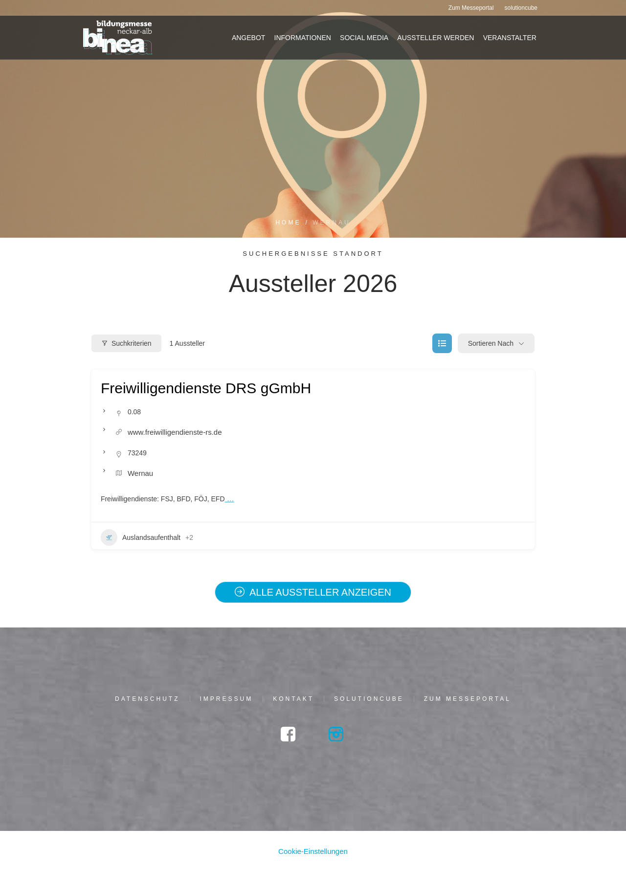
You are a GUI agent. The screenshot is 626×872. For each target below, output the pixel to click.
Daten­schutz (147, 699)
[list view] (442, 343)
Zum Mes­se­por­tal (467, 699)
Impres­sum (226, 699)
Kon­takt (293, 699)
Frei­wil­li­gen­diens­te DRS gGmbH (206, 388)
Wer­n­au (140, 473)
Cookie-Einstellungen (313, 851)
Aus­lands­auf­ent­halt (140, 537)
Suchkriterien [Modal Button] (126, 343)
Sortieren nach (491, 343)
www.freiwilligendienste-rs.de (175, 432)
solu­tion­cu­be (369, 699)
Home (288, 222)
